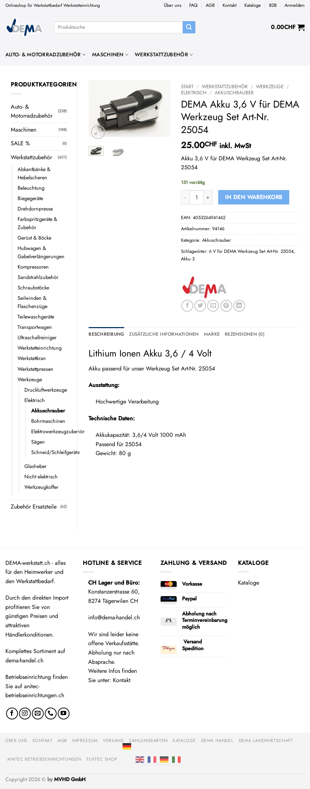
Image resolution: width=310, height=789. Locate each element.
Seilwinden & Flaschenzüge (32, 302)
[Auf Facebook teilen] (187, 306)
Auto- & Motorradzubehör (45, 54)
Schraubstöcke (33, 287)
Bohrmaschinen (48, 421)
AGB (210, 5)
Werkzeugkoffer (41, 487)
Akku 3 (188, 258)
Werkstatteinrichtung (40, 347)
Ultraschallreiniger (37, 337)
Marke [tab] (212, 334)
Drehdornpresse (35, 208)
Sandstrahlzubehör (38, 277)
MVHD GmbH (70, 779)
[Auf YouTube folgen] (64, 713)
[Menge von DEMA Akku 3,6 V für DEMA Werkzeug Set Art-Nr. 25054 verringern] (185, 197)
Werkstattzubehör (164, 54)
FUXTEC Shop (101, 759)
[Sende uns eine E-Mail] (38, 713)
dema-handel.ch (24, 660)
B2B (273, 5)
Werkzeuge (30, 379)
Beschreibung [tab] (106, 334)
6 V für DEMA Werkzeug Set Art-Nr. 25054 (251, 251)
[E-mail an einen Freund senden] (213, 306)
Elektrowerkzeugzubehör (58, 431)
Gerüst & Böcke (34, 237)
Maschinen (110, 54)
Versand (113, 740)
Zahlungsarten (148, 740)
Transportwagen (35, 327)
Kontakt (230, 5)
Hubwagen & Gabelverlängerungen (41, 252)
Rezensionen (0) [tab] (244, 334)
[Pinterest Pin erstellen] (226, 306)
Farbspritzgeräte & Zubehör (37, 223)
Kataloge (252, 5)
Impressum (85, 740)
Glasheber (35, 466)
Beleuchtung (31, 188)
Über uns (172, 5)
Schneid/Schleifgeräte (55, 452)
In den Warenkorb (253, 197)
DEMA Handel (217, 740)
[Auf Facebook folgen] (12, 713)
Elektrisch (34, 400)
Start (187, 86)
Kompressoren (33, 266)
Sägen (38, 441)
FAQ (193, 5)
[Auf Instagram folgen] (25, 713)
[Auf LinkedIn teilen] (239, 306)
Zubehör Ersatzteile (34, 506)
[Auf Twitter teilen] (200, 306)
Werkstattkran (32, 358)
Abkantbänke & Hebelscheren (34, 173)
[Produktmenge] (197, 197)
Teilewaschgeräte (36, 316)
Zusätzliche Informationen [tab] (164, 334)
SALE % (20, 143)
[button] (295, 5)
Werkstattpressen (35, 369)
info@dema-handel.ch (114, 617)
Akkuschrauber (48, 410)
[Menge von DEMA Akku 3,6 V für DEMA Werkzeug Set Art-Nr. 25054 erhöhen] (208, 197)
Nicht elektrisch (41, 476)
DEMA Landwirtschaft (266, 740)
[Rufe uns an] (51, 713)
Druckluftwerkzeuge (45, 389)
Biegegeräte (30, 198)
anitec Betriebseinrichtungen (44, 759)
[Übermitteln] (189, 27)
